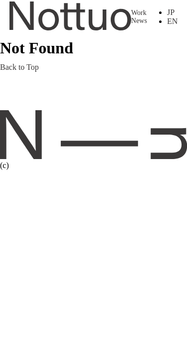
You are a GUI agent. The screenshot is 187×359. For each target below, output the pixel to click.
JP (171, 12)
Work (139, 12)
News (139, 20)
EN (172, 21)
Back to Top (19, 67)
